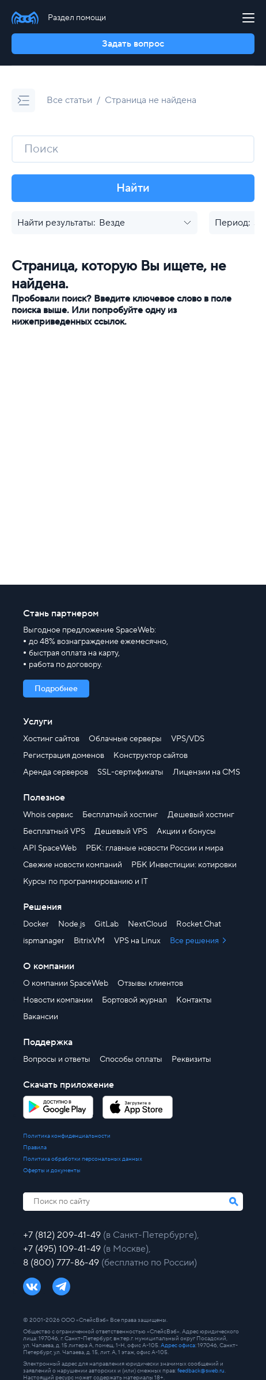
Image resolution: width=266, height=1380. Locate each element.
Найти (133, 188)
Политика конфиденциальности (67, 1136)
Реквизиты (191, 1059)
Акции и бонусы (186, 831)
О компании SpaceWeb (65, 983)
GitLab (106, 924)
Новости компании (58, 1000)
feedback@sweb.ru (201, 1370)
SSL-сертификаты (130, 772)
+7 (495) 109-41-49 (63, 1249)
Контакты (194, 1000)
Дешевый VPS (120, 831)
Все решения (195, 941)
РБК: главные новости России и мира (154, 848)
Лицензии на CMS (206, 772)
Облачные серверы (125, 739)
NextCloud (147, 924)
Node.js (71, 924)
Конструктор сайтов (150, 755)
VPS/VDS (187, 739)
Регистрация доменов (63, 755)
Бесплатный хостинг (120, 815)
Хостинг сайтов (51, 739)
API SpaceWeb (50, 848)
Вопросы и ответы (56, 1059)
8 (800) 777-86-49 (62, 1262)
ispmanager (43, 941)
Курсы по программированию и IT (85, 881)
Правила (35, 1147)
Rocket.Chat (198, 924)
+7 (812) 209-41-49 (63, 1235)
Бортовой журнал (134, 1000)
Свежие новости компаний (72, 865)
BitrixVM (89, 941)
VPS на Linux (137, 941)
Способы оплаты (131, 1059)
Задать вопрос (133, 43)
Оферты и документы (52, 1170)
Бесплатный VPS (54, 831)
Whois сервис (48, 815)
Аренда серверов (55, 772)
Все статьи (69, 100)
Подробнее (56, 689)
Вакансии (40, 1017)
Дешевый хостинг (201, 815)
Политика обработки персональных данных (82, 1159)
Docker (36, 924)
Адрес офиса (178, 1345)
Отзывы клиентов (150, 983)
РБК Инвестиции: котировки (184, 865)
